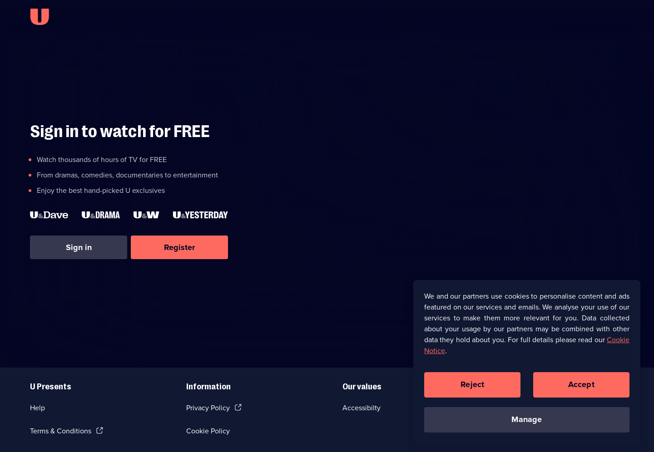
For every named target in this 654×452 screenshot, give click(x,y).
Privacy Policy (208, 408)
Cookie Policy (208, 431)
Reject (472, 387)
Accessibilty (361, 408)
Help (37, 408)
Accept (581, 387)
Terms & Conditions (60, 431)
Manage (526, 422)
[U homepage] (39, 16)
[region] (526, 366)
